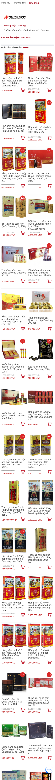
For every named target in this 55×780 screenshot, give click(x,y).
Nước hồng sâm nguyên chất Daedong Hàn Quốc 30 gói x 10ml (12, 368)
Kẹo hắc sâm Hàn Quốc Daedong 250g (39, 367)
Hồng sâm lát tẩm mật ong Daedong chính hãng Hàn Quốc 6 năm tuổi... (40, 416)
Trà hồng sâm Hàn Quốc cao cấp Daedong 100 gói (40, 320)
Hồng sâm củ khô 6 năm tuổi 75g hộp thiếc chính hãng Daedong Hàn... (40, 606)
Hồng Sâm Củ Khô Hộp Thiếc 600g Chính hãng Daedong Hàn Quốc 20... (14, 177)
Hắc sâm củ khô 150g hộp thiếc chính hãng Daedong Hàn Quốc (12, 558)
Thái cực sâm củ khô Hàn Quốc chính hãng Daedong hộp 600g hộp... (12, 511)
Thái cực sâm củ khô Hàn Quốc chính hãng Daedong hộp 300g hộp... (39, 559)
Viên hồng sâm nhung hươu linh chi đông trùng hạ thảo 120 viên (39, 272)
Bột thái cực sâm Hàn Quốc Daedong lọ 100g (13, 225)
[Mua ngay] (22, 90)
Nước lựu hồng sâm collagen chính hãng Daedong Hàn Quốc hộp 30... (38, 702)
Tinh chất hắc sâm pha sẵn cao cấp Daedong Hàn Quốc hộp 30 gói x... (13, 130)
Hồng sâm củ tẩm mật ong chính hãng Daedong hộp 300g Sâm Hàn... (13, 320)
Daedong (34, 3)
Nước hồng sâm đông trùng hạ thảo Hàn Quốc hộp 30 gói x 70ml (39, 82)
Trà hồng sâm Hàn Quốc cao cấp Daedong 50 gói (13, 272)
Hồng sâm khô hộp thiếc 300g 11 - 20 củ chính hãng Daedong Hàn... (12, 606)
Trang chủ (5, 3)
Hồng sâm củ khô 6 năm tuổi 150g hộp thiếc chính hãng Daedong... (11, 654)
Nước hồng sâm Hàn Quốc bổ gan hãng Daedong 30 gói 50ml (12, 749)
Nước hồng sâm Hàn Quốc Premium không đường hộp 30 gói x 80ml (39, 177)
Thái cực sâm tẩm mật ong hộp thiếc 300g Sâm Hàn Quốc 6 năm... (13, 463)
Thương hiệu (20, 3)
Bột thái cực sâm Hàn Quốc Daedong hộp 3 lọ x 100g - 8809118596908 (39, 225)
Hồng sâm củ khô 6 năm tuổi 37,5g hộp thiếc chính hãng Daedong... (38, 654)
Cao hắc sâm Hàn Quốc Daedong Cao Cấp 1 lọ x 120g (11, 701)
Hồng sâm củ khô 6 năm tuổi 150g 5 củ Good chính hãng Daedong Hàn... (11, 82)
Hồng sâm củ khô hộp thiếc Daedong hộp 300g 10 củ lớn (39, 129)
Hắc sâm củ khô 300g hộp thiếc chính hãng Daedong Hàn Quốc (39, 511)
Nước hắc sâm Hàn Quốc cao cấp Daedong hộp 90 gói (13, 415)
